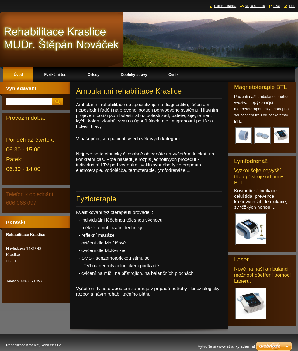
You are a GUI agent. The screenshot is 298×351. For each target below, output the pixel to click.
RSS (276, 6)
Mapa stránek (255, 6)
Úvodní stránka (225, 6)
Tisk (292, 6)
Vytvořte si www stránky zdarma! (226, 346)
